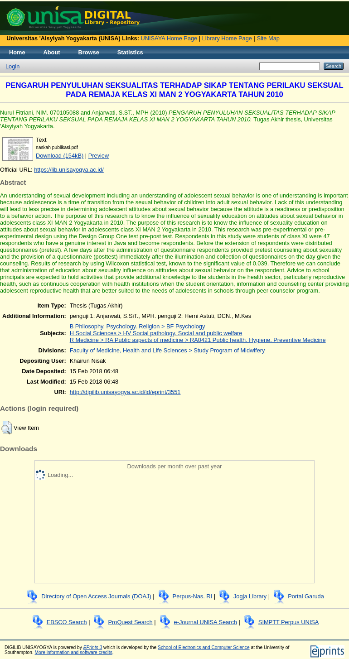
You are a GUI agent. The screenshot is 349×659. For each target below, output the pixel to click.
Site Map (268, 38)
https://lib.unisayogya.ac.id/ (69, 169)
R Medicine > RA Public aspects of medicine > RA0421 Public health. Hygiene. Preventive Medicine (198, 340)
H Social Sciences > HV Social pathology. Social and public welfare (156, 333)
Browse (88, 52)
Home (17, 52)
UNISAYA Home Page (169, 38)
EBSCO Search (67, 622)
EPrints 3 (92, 647)
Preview (98, 155)
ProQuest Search (130, 622)
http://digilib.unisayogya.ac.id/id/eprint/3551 (125, 392)
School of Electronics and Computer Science (204, 647)
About (52, 52)
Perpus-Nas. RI (192, 596)
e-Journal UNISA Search (205, 622)
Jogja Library (250, 596)
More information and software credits (73, 652)
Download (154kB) (59, 155)
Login (12, 66)
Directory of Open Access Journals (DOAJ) (96, 596)
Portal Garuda (306, 596)
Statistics (130, 52)
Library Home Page (227, 38)
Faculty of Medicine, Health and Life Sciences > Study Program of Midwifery (167, 350)
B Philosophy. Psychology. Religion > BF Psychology (137, 326)
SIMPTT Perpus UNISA (288, 622)
